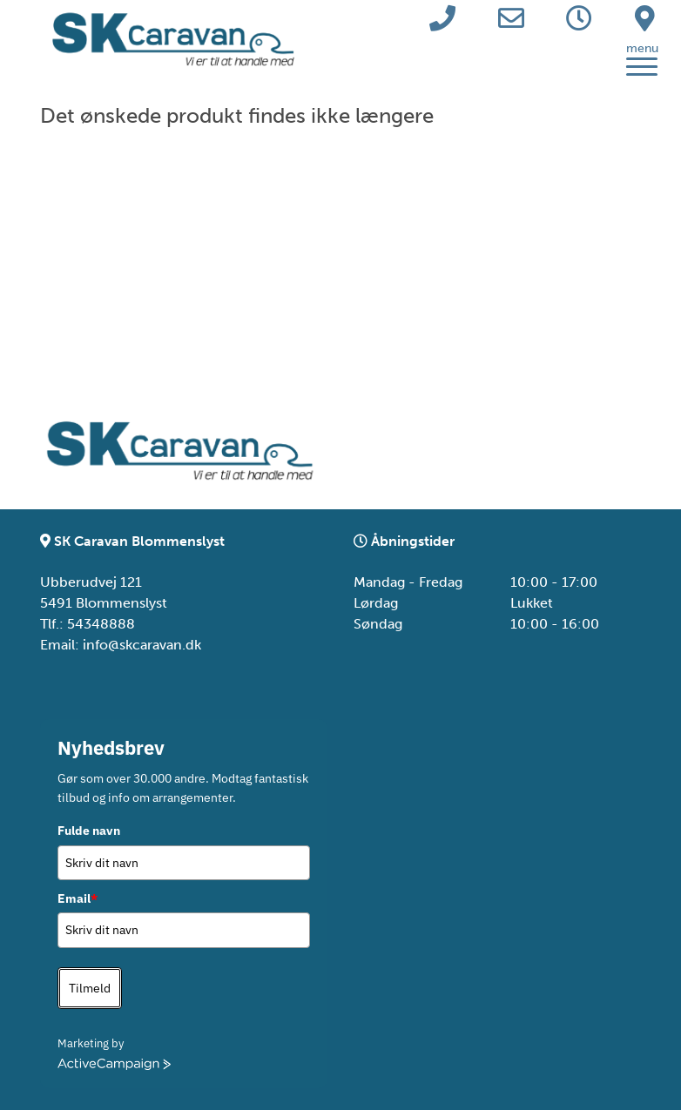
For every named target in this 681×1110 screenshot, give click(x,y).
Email (77, 898)
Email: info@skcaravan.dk (120, 644)
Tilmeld (90, 988)
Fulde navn (88, 830)
